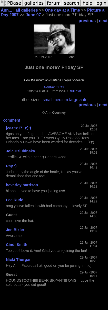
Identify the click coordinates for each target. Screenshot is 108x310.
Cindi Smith (16, 244)
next (103, 21)
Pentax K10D (54, 87)
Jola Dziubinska (20, 151)
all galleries (26, 10)
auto (83, 100)
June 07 (33, 15)
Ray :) (11, 166)
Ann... (6, 10)
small (47, 100)
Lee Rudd (14, 200)
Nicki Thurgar (18, 259)
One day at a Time (62, 10)
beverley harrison (22, 185)
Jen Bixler (15, 229)
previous (87, 21)
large (73, 100)
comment (11, 120)
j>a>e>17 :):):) (18, 128)
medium (60, 100)
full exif (75, 91)
